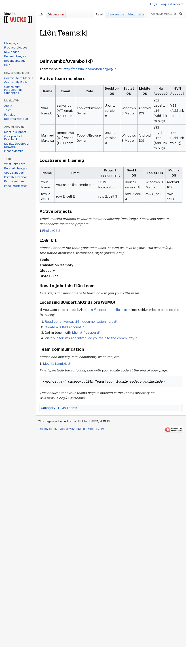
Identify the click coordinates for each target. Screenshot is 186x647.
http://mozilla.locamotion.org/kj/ (88, 69)
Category (48, 408)
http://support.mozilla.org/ (107, 310)
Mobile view (96, 428)
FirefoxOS (49, 231)
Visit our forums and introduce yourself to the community (89, 338)
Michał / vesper (84, 333)
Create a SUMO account (63, 327)
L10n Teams (67, 408)
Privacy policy (47, 428)
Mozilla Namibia (55, 364)
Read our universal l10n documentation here (79, 322)
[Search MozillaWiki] (165, 14)
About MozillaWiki (72, 428)
